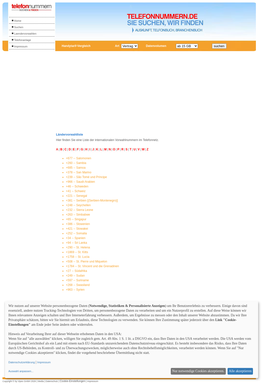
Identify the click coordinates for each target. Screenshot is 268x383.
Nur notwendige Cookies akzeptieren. (198, 371)
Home (16, 20)
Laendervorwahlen (24, 33)
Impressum (19, 46)
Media (41, 381)
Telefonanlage (21, 40)
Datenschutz (52, 381)
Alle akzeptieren (240, 371)
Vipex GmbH (24, 381)
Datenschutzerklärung (21, 362)
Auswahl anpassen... (21, 371)
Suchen (17, 27)
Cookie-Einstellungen (72, 381)
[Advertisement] (31, 128)
